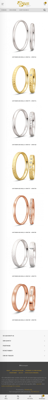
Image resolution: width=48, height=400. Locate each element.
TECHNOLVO (35, 392)
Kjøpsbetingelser (17, 370)
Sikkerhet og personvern (33, 370)
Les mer (38, 384)
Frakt (8, 370)
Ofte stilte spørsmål (32, 373)
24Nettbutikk (28, 390)
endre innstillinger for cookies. (10, 386)
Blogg (21, 373)
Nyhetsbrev (13, 373)
